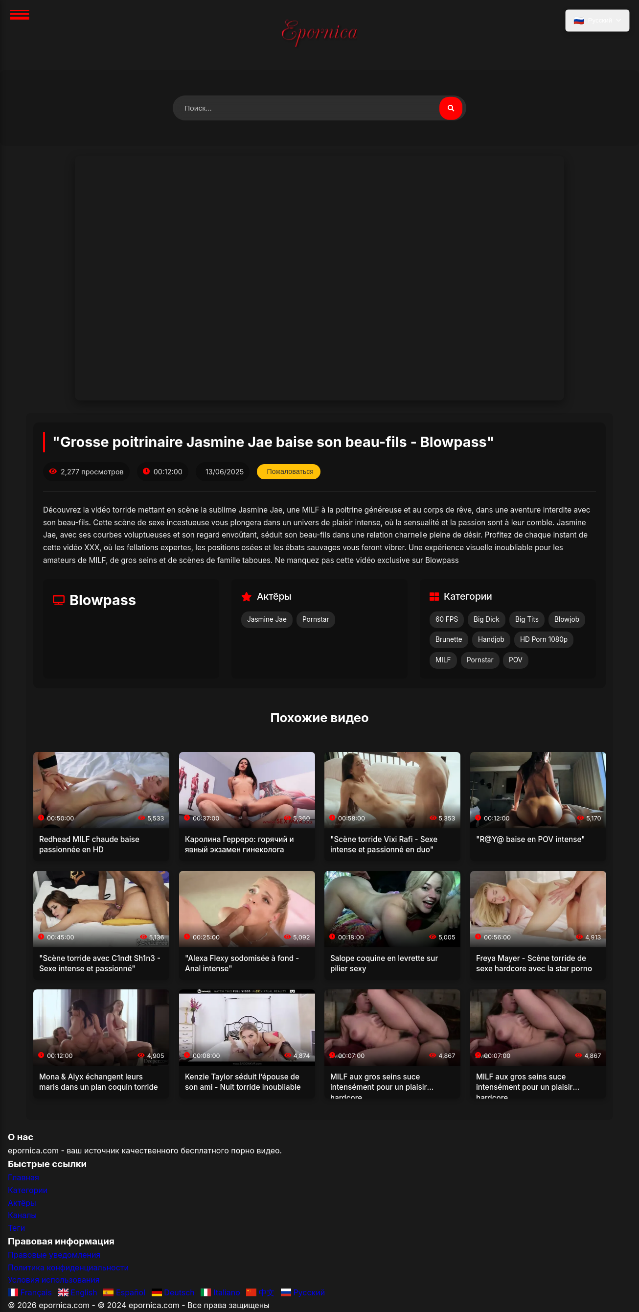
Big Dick (487, 620)
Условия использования (54, 1280)
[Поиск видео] (450, 108)
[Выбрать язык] (597, 21)
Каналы (22, 1215)
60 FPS (446, 620)
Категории (27, 1190)
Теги (16, 1228)
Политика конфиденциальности (68, 1268)
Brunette (448, 640)
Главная (23, 1178)
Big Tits (527, 620)
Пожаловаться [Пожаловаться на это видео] (291, 472)
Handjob (491, 640)
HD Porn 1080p (544, 640)
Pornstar (315, 620)
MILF (443, 660)
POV (516, 660)
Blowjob (566, 620)
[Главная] (319, 35)
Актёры (22, 1203)
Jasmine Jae (267, 620)
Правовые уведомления (54, 1255)
